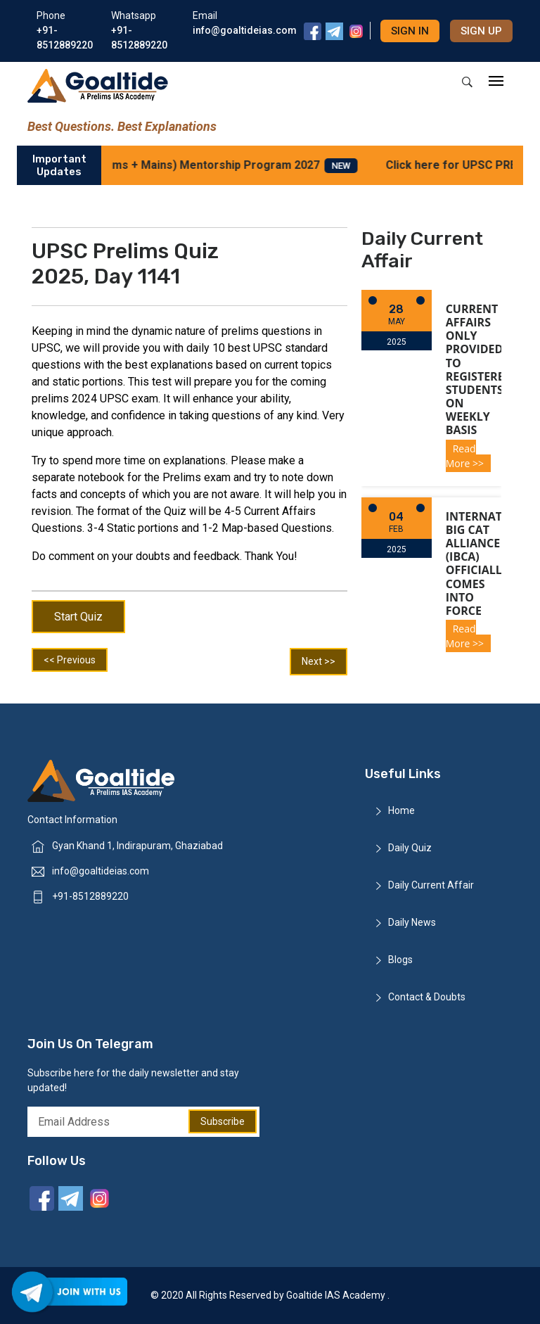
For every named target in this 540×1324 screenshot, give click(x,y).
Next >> (318, 661)
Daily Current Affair (431, 885)
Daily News (412, 922)
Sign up (481, 31)
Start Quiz (78, 616)
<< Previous (70, 660)
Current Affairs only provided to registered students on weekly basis (479, 369)
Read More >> (465, 456)
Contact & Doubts (426, 996)
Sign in (410, 31)
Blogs (400, 959)
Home (401, 810)
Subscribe (222, 1121)
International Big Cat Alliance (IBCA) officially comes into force (492, 563)
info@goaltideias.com (100, 871)
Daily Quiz (410, 847)
